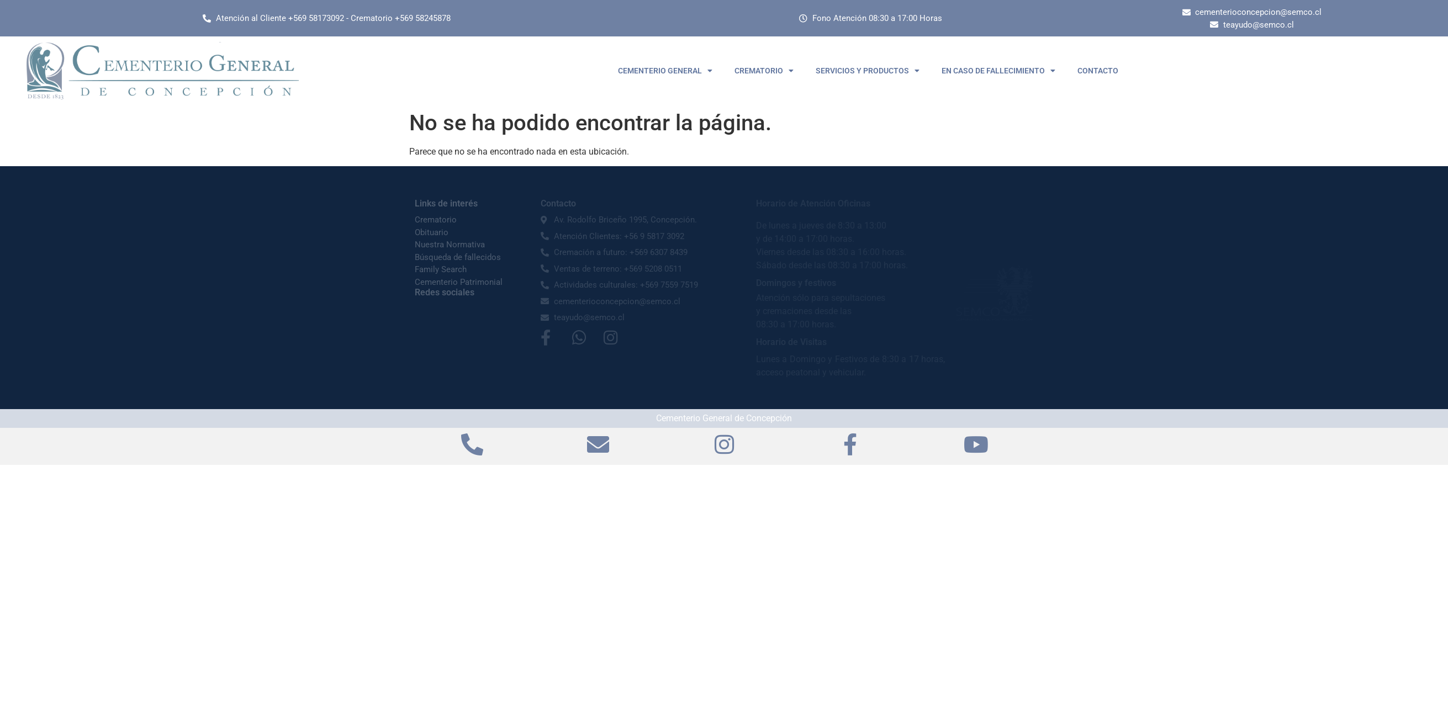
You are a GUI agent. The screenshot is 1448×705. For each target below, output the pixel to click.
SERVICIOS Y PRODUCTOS (867, 70)
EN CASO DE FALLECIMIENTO (998, 70)
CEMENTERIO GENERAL (665, 70)
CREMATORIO (764, 70)
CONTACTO (1097, 70)
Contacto (558, 203)
